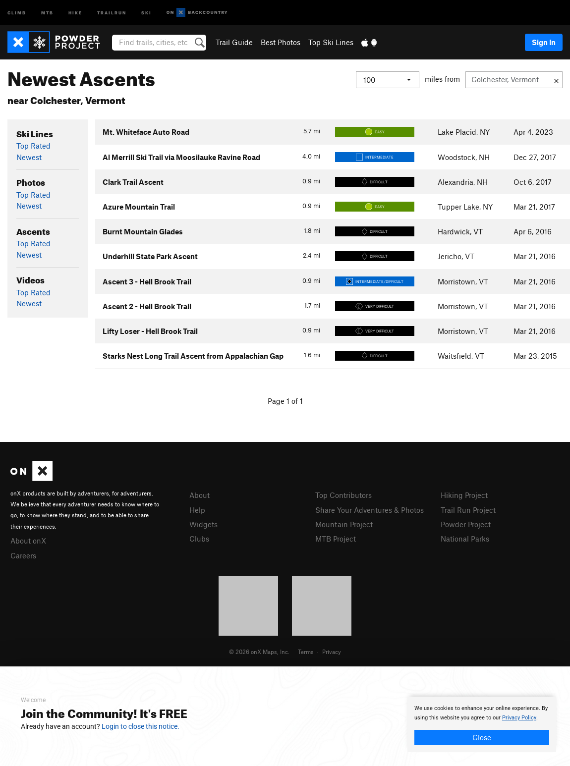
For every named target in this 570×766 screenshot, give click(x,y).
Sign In (544, 42)
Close (481, 737)
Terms (306, 651)
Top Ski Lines (330, 42)
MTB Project (335, 538)
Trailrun (111, 12)
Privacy (331, 651)
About (199, 495)
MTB (47, 12)
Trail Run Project (468, 509)
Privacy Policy (519, 717)
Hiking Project (464, 495)
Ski (146, 12)
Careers (23, 555)
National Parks (465, 538)
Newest (29, 157)
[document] (481, 724)
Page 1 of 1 (285, 400)
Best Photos (280, 42)
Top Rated (33, 145)
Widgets (203, 524)
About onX (28, 540)
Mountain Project (344, 524)
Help (197, 509)
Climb (16, 12)
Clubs (199, 538)
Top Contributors (343, 495)
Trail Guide (234, 42)
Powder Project (466, 524)
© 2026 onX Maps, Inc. (259, 651)
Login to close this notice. (140, 726)
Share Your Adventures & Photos (369, 509)
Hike (75, 12)
